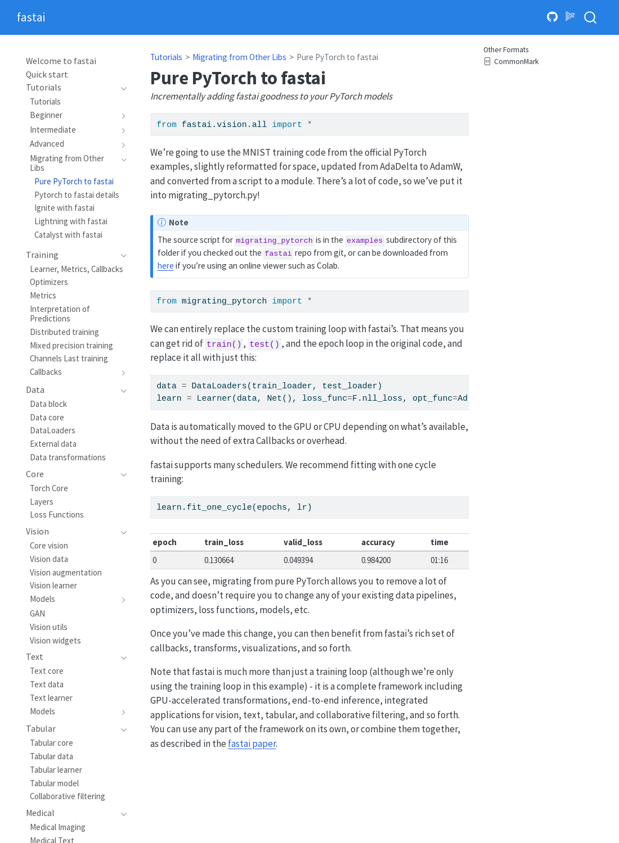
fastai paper (252, 743)
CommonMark (511, 62)
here (166, 265)
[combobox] (591, 18)
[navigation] (70, 88)
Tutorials (166, 57)
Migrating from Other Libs (239, 57)
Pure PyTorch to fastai (337, 57)
